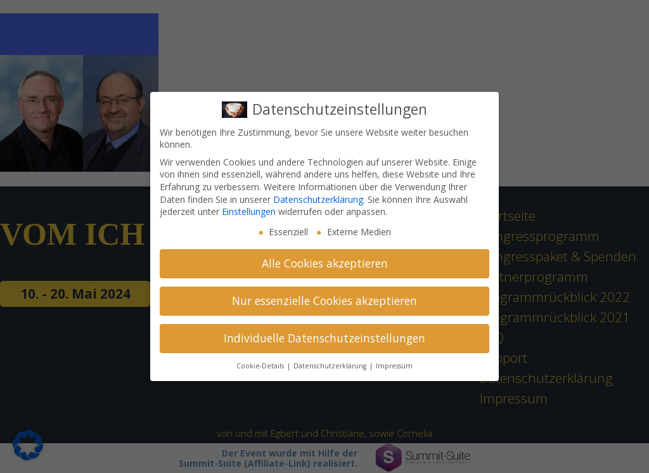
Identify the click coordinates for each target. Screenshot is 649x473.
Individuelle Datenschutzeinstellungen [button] (324, 338)
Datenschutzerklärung (318, 199)
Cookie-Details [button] (261, 365)
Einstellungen (249, 211)
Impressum (394, 365)
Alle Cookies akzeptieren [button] (325, 263)
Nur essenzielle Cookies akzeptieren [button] (324, 300)
